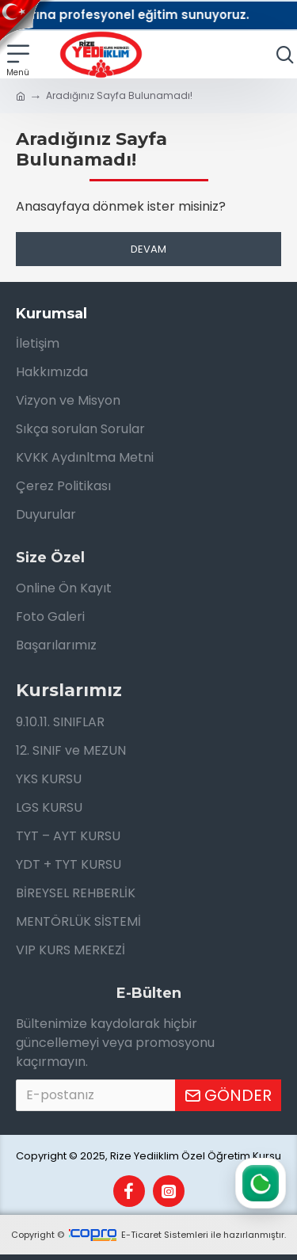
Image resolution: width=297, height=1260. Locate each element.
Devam (148, 249)
